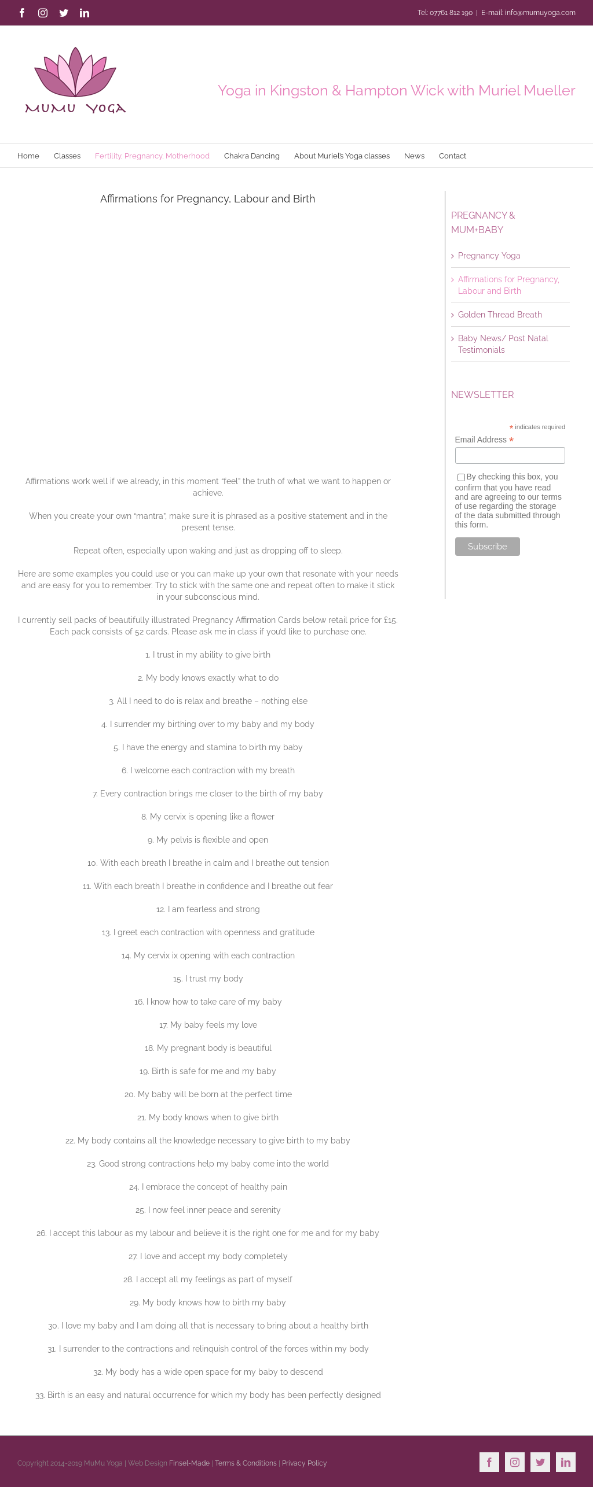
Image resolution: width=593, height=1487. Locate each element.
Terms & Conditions (246, 1463)
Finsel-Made (189, 1463)
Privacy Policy (304, 1463)
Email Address (484, 439)
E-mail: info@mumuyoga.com (528, 13)
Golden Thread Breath (500, 314)
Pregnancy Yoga (489, 255)
